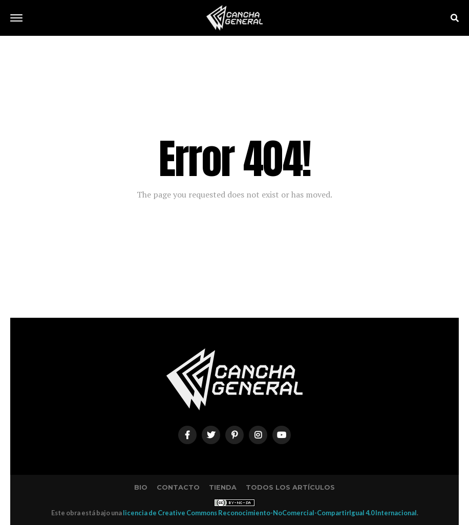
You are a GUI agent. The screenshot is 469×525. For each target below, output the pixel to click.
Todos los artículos (290, 487)
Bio (140, 487)
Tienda (223, 487)
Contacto (178, 487)
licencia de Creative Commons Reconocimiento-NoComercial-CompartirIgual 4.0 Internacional (270, 513)
